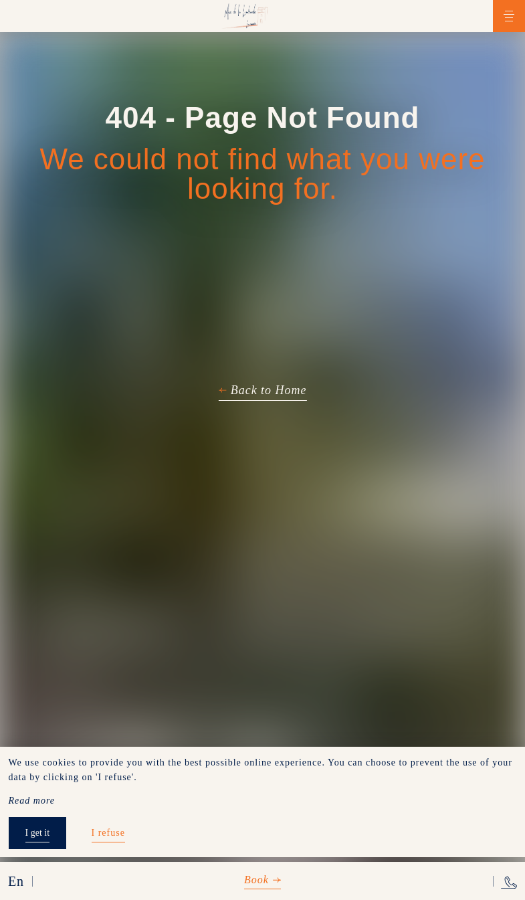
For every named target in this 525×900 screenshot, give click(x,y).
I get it (37, 833)
